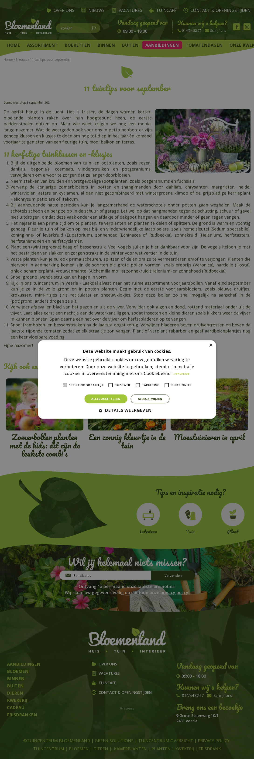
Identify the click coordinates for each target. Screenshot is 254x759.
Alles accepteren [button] (105, 399)
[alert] (127, 379)
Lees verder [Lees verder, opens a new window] (181, 374)
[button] (126, 410)
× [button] (211, 345)
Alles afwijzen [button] (150, 399)
